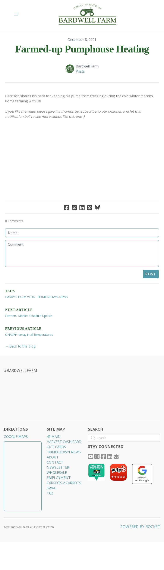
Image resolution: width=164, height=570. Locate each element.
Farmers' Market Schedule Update (28, 328)
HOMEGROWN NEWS (64, 466)
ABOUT (53, 471)
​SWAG (52, 502)
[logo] (87, 14)
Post (150, 286)
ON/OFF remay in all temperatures (29, 347)
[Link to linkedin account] (111, 470)
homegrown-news (53, 309)
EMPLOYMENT (59, 491)
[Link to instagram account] (97, 470)
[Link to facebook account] (104, 470)
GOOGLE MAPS (16, 450)
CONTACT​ (55, 476)
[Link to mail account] (117, 470)
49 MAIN (54, 450)
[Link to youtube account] (90, 470)
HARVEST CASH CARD (64, 456)
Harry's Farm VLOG (20, 309)
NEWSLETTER (58, 481)
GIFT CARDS (56, 461)
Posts (80, 71)
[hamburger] (15, 14)
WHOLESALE (57, 486)
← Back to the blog (20, 358)
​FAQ (50, 507)
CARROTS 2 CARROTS (64, 497)
